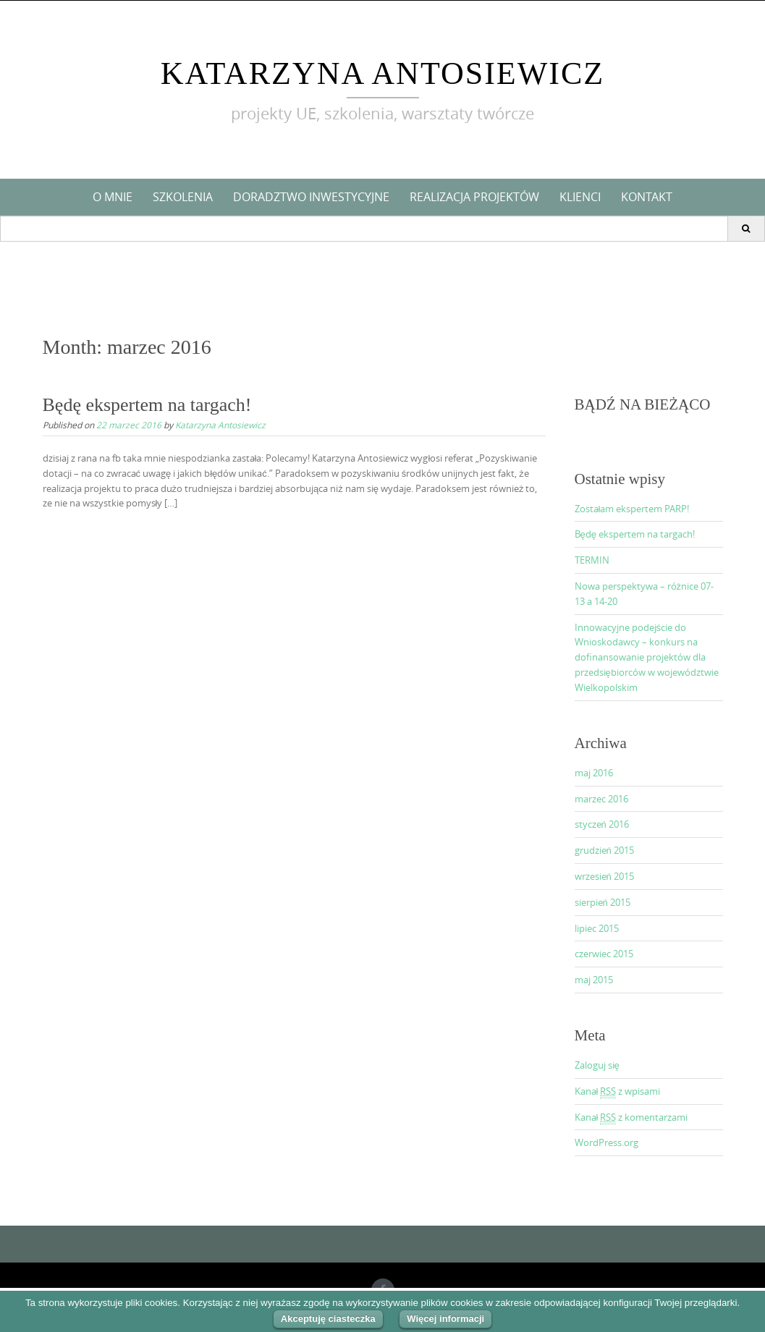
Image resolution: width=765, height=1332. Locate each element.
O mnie (112, 197)
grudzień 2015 (604, 850)
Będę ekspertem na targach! (147, 404)
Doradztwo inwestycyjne (311, 197)
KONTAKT (646, 197)
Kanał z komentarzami (631, 1117)
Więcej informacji (445, 1318)
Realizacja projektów (474, 197)
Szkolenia (183, 197)
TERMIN (592, 560)
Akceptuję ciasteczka (328, 1318)
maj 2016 (594, 772)
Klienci (580, 197)
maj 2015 (594, 979)
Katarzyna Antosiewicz (382, 73)
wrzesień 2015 (604, 876)
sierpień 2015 (602, 902)
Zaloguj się (597, 1065)
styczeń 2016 (602, 824)
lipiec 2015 (597, 928)
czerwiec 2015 (604, 953)
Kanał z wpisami (618, 1091)
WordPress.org (606, 1142)
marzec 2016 (601, 798)
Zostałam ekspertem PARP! (632, 508)
